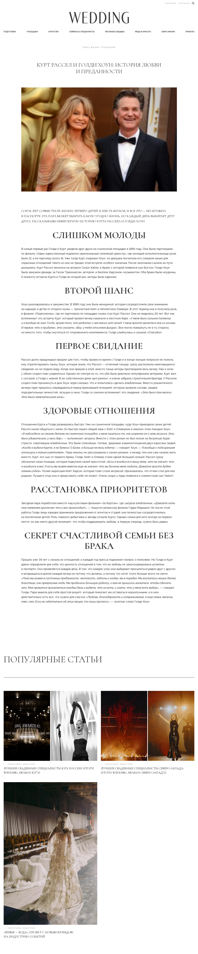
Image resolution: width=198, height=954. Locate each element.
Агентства (53, 32)
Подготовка (10, 32)
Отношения (108, 48)
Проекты (190, 32)
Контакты (184, 3)
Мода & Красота (143, 32)
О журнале (170, 3)
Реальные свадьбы (114, 32)
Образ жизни (168, 32)
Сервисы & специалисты (82, 32)
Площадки (32, 32)
